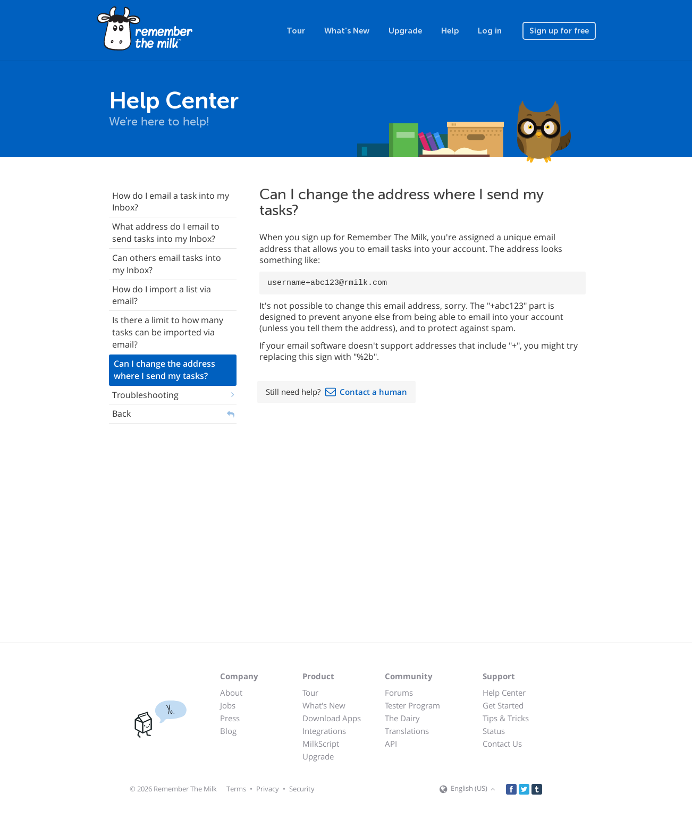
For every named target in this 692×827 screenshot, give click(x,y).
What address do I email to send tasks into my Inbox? (166, 232)
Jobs (227, 705)
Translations (407, 730)
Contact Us (502, 743)
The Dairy (402, 718)
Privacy (267, 789)
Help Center (504, 692)
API (391, 743)
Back (121, 413)
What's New (346, 31)
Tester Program (412, 705)
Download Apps (331, 718)
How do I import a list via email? (161, 295)
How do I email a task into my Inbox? (170, 202)
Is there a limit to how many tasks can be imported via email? (167, 332)
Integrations (324, 730)
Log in (490, 31)
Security (302, 789)
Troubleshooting (145, 395)
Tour (295, 31)
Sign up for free (559, 31)
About (231, 692)
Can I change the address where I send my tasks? (164, 370)
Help (450, 31)
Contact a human (373, 391)
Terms (236, 789)
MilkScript (320, 743)
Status (494, 730)
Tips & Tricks (506, 718)
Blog (228, 730)
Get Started (503, 705)
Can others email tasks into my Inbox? (166, 264)
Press (230, 718)
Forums (399, 692)
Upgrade (405, 31)
